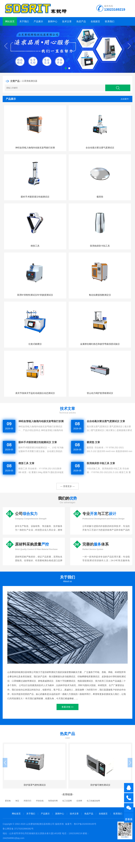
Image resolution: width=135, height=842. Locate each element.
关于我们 (24, 21)
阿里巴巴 (27, 801)
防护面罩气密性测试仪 (35, 785)
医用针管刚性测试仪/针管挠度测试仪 (35, 295)
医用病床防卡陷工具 (100, 246)
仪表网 (79, 801)
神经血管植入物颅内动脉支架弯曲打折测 (35, 147)
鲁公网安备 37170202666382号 (18, 828)
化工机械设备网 (93, 801)
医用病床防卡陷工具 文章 (101, 463)
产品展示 (38, 21)
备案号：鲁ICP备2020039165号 (80, 824)
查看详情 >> (67, 707)
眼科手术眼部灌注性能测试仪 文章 (37, 442)
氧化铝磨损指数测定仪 (100, 295)
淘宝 (17, 801)
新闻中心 (52, 21)
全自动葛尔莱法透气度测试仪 (100, 147)
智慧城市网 (53, 801)
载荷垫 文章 (93, 442)
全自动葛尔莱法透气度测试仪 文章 (106, 421)
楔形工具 (35, 246)
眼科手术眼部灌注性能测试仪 (35, 196)
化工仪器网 (67, 801)
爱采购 (8, 801)
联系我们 (109, 21)
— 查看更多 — (67, 486)
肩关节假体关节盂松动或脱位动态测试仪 (35, 393)
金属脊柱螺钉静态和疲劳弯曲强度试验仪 (100, 344)
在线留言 (95, 21)
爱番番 (128, 819)
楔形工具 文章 (26, 463)
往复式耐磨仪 (35, 344)
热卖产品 (81, 21)
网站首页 (10, 21)
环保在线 (40, 801)
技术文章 (67, 21)
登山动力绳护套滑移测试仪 (100, 393)
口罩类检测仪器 (29, 81)
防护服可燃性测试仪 (100, 785)
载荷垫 (100, 196)
